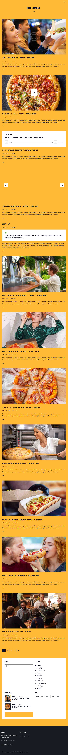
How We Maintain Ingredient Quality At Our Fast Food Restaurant (24, 295)
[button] (6, 185)
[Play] (6, 142)
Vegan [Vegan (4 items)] (58, 696)
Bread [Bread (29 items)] (37, 696)
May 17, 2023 (5, 209)
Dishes (39, 673)
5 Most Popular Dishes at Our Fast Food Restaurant (20, 150)
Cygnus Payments (7, 752)
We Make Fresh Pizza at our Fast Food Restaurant (19, 114)
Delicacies (40, 670)
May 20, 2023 (5, 61)
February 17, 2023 (6, 635)
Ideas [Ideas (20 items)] (53, 696)
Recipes (39, 680)
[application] (34, 142)
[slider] (61, 141)
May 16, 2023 (5, 227)
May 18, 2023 (5, 153)
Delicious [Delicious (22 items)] (47, 696)
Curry (38, 668)
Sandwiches (40, 683)
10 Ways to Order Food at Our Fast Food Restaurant (20, 206)
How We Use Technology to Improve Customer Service (20, 351)
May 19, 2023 (5, 117)
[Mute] (55, 142)
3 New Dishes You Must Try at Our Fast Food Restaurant (21, 407)
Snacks (39, 686)
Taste (38, 688)
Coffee (39, 665)
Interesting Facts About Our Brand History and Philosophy (22, 520)
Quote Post (6, 224)
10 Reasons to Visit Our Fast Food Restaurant (18, 58)
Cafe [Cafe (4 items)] (42, 696)
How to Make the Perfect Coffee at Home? (16, 632)
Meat (38, 675)
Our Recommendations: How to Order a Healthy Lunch (20, 464)
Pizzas (39, 678)
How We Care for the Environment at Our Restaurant (20, 576)
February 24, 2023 (6, 354)
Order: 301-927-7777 (7, 745)
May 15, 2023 (5, 298)
